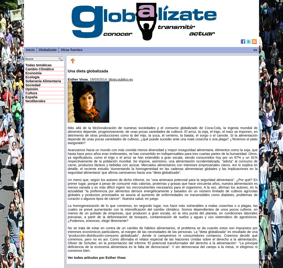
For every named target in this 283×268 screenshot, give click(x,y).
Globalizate (48, 50)
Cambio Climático (39, 69)
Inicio (30, 50)
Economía (33, 73)
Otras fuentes (72, 50)
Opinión (31, 89)
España (31, 97)
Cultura (31, 93)
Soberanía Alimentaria (43, 81)
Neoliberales (35, 101)
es (255, 50)
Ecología (32, 77)
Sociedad (32, 85)
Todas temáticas (38, 65)
